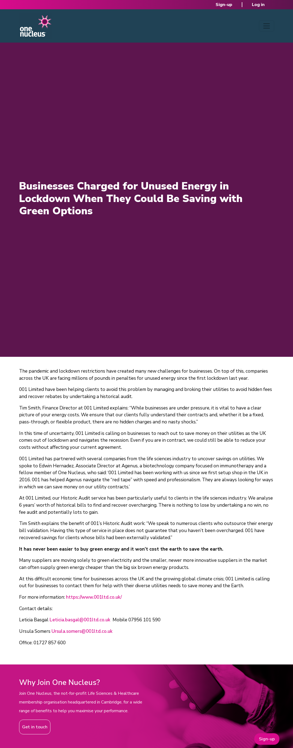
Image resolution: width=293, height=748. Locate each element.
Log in (258, 4)
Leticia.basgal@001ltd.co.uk (80, 620)
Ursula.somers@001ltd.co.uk (82, 631)
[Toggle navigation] (266, 25)
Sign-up (224, 4)
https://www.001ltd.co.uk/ (94, 597)
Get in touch (34, 727)
